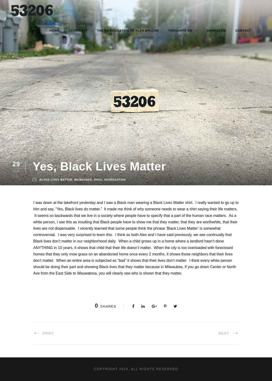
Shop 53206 (216, 30)
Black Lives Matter (55, 179)
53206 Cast (78, 30)
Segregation (115, 179)
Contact (243, 30)
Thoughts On (180, 30)
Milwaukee (83, 179)
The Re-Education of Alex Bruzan (128, 30)
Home (54, 30)
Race (98, 179)
